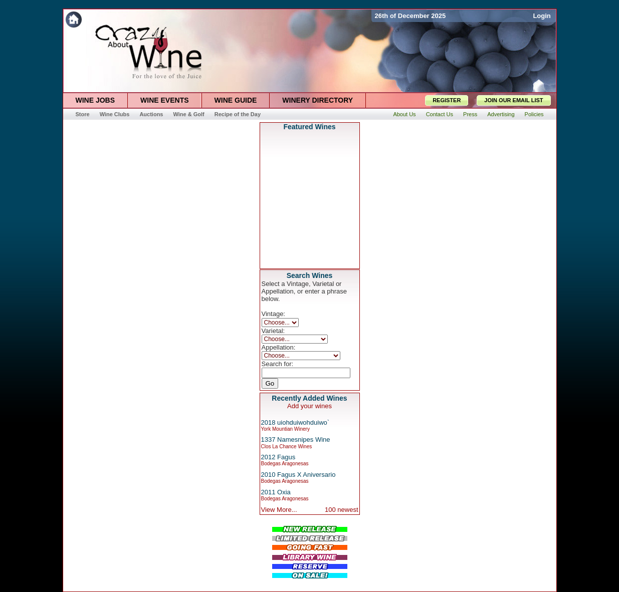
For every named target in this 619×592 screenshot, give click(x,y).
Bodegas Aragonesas (285, 463)
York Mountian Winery (285, 429)
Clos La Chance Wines (286, 446)
